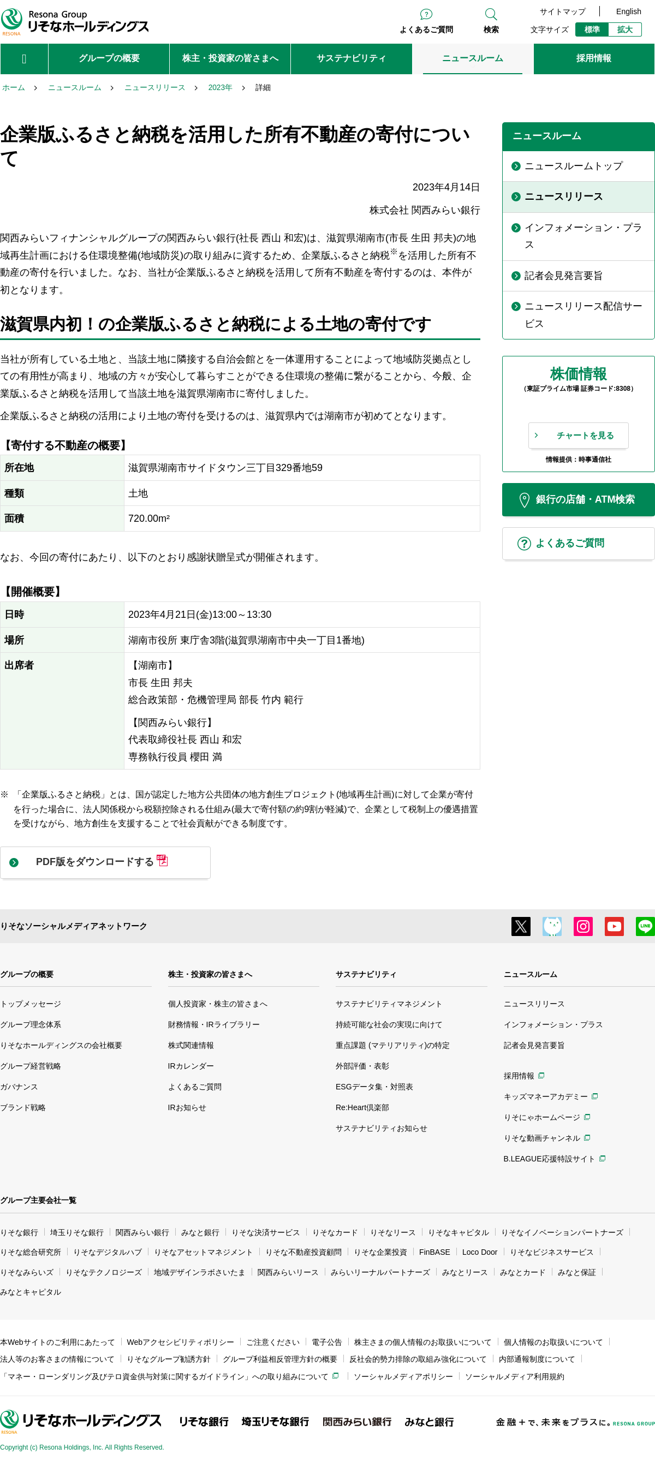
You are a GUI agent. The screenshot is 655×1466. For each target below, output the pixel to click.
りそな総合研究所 (30, 1252)
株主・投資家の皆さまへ (210, 974)
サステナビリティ (366, 974)
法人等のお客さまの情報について (57, 1359)
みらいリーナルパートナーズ (380, 1272)
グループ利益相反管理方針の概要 (280, 1359)
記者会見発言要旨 (534, 1045)
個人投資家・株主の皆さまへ (217, 1003)
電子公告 (327, 1342)
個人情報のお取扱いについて (553, 1342)
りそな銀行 (19, 1232)
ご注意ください (273, 1342)
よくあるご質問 (426, 29)
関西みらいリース (288, 1272)
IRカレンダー (191, 1066)
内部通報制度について (537, 1359)
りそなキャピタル (458, 1232)
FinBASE (434, 1252)
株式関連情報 (191, 1045)
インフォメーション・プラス (553, 1024)
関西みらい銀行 (142, 1232)
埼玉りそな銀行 (77, 1232)
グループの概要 (26, 974)
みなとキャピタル (30, 1292)
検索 (491, 29)
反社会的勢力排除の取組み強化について (418, 1359)
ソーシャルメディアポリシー (403, 1376)
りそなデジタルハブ (107, 1252)
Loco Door (480, 1252)
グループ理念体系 (30, 1024)
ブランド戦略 (23, 1107)
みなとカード (523, 1272)
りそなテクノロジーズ (104, 1272)
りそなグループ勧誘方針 (169, 1359)
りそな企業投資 (380, 1252)
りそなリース (393, 1232)
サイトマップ (563, 11)
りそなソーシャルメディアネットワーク (73, 926)
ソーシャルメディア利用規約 (514, 1376)
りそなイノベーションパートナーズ (562, 1232)
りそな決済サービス (265, 1232)
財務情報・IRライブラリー (214, 1024)
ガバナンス (19, 1086)
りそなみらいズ (26, 1272)
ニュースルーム (530, 974)
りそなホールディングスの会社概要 (61, 1045)
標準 (592, 29)
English (628, 11)
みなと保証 (577, 1272)
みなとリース (465, 1272)
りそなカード (335, 1232)
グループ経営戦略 (30, 1066)
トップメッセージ (30, 1003)
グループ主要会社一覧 (38, 1200)
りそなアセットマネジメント (203, 1252)
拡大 (625, 29)
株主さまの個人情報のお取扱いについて (423, 1342)
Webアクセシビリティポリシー (181, 1342)
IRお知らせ (187, 1107)
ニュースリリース (534, 1003)
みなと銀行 (200, 1232)
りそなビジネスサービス (552, 1252)
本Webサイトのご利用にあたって (57, 1342)
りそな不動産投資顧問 (303, 1252)
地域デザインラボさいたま (200, 1272)
